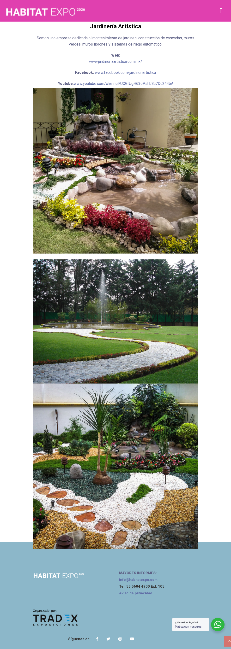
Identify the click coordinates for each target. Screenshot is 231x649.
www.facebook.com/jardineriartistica (125, 72)
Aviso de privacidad (135, 593)
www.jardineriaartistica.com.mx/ (115, 61)
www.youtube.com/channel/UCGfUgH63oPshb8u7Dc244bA (123, 83)
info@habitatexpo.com (138, 580)
